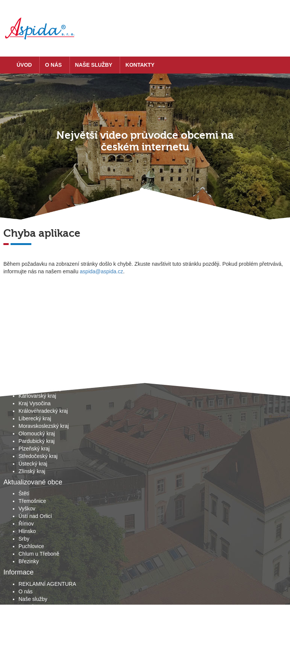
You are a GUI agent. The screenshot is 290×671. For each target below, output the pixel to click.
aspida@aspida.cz (101, 271)
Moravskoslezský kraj (44, 426)
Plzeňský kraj (34, 449)
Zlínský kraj (32, 471)
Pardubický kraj (37, 441)
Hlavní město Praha (42, 373)
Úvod (24, 65)
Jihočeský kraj (35, 381)
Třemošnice (32, 501)
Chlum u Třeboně (39, 554)
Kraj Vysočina (35, 403)
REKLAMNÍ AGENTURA (47, 584)
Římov (26, 524)
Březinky (29, 561)
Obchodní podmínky (42, 614)
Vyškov (27, 509)
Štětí (24, 493)
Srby (24, 539)
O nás (53, 65)
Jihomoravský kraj (40, 388)
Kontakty (139, 65)
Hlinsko (27, 531)
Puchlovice (31, 546)
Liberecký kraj (35, 418)
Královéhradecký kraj (43, 411)
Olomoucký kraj (37, 433)
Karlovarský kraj (37, 396)
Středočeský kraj (38, 456)
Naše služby (94, 65)
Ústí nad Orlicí (35, 516)
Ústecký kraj (33, 464)
